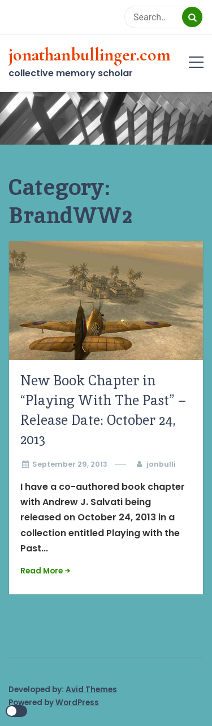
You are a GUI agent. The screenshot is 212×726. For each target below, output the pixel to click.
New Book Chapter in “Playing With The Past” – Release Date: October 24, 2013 (102, 410)
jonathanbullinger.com (89, 55)
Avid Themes (91, 689)
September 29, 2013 (69, 464)
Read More (41, 571)
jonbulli (161, 464)
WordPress (77, 702)
